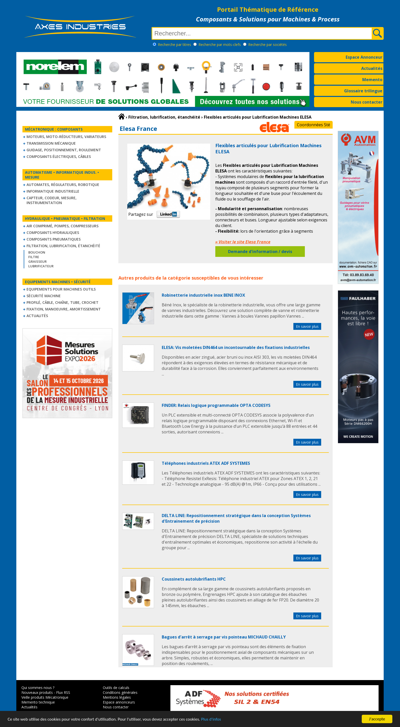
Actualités (371, 68)
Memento (372, 79)
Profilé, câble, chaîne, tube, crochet (62, 302)
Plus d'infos (211, 721)
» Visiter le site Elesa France (242, 242)
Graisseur (37, 261)
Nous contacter (366, 102)
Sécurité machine (44, 295)
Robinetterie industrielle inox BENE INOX (203, 295)
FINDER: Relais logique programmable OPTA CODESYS (216, 405)
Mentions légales (117, 697)
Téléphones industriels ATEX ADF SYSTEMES (206, 463)
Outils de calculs (116, 687)
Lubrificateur (41, 266)
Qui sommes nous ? (37, 687)
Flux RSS (63, 692)
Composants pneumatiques (54, 239)
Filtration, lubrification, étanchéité (63, 245)
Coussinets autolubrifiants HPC (194, 579)
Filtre (33, 257)
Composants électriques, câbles (59, 156)
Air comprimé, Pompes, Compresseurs (62, 225)
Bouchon (36, 252)
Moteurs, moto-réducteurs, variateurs (66, 136)
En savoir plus (307, 326)
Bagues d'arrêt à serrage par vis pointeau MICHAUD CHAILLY (224, 637)
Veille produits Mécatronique (44, 697)
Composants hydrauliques (53, 232)
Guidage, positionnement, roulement (64, 149)
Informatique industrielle (53, 191)
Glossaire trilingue (363, 91)
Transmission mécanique (51, 143)
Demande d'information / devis (260, 251)
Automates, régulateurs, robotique (63, 184)
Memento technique (38, 702)
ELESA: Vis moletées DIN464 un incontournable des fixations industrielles (236, 347)
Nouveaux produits (37, 692)
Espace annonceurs (119, 702)
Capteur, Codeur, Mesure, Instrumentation (52, 200)
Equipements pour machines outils (61, 289)
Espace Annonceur (364, 57)
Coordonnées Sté (313, 125)
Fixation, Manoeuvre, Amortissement (64, 309)
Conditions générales (120, 692)
